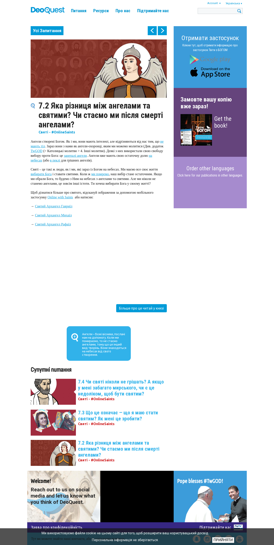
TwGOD (36, 151)
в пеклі (55, 160)
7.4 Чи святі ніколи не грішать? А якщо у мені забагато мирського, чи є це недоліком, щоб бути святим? (121, 388)
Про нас (123, 10)
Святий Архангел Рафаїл (53, 224)
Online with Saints (60, 197)
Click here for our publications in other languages (209, 175)
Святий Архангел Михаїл (53, 215)
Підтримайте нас (153, 10)
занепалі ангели (75, 155)
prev (152, 30)
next (162, 30)
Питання (78, 10)
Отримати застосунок (210, 38)
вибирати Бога (41, 174)
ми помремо (100, 174)
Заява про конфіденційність (56, 527)
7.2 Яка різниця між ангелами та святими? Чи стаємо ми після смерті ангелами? (119, 449)
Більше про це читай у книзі (141, 308)
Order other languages (210, 168)
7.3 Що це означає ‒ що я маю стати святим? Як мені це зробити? (118, 416)
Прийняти (223, 540)
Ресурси (101, 10)
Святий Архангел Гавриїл (53, 206)
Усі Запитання (47, 30)
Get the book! (223, 122)
